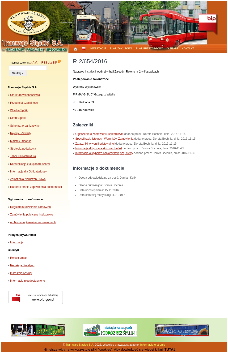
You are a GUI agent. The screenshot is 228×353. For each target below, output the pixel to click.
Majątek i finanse (20, 141)
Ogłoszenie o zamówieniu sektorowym (99, 134)
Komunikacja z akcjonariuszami (30, 164)
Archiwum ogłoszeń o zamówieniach (32, 222)
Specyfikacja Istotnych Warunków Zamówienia (104, 138)
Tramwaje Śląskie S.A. (80, 344)
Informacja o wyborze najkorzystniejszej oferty (104, 153)
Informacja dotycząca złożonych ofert (98, 148)
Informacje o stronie (152, 344)
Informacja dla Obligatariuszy (28, 171)
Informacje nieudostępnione (27, 280)
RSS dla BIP (49, 62)
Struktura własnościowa (25, 95)
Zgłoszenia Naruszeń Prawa (28, 179)
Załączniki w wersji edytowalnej (94, 143)
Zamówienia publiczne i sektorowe (31, 214)
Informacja (16, 242)
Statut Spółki (18, 118)
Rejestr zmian (18, 257)
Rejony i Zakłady (20, 133)
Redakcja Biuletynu (22, 265)
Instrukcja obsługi (21, 273)
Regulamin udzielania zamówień (30, 207)
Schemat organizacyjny (24, 125)
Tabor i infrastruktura (23, 156)
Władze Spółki (19, 110)
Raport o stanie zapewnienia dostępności (36, 187)
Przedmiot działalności (24, 102)
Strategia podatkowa (23, 148)
